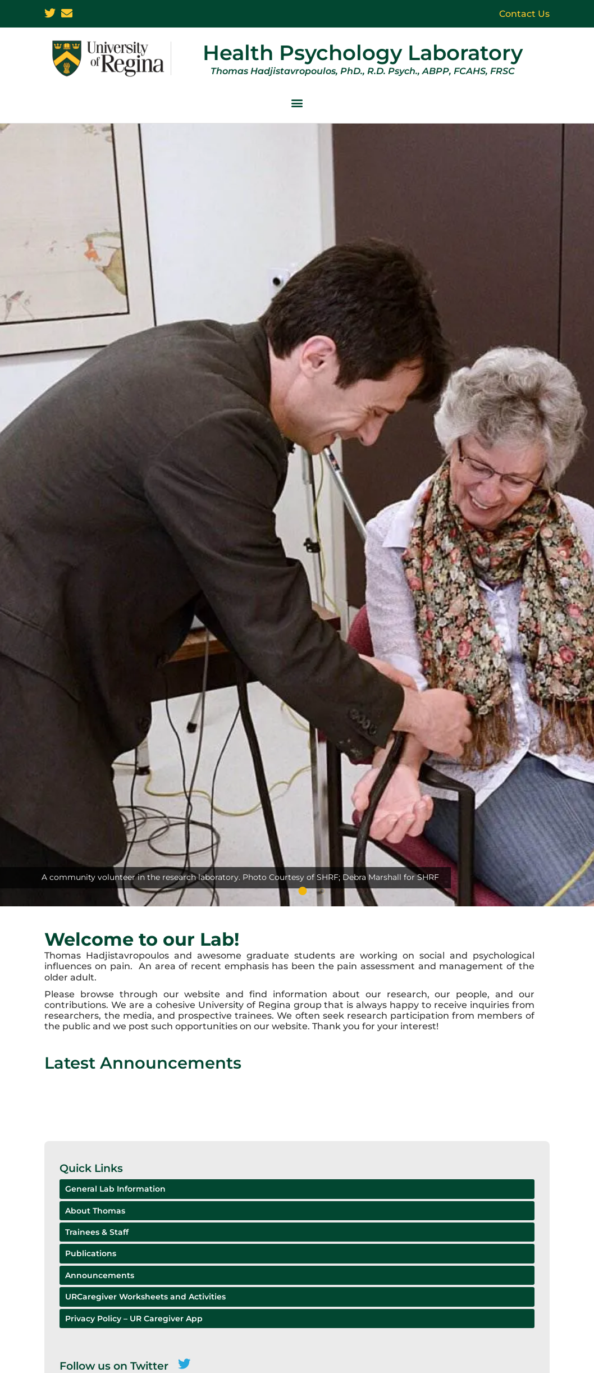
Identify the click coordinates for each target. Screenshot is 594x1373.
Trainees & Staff (97, 1232)
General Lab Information (115, 1189)
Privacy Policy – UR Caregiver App (134, 1318)
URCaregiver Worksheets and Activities (145, 1297)
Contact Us (524, 13)
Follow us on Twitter (114, 1365)
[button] (296, 103)
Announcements (99, 1275)
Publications (90, 1253)
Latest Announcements (142, 1063)
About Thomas (95, 1211)
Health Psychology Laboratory (363, 52)
